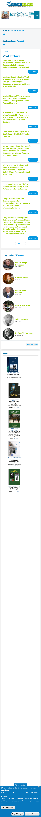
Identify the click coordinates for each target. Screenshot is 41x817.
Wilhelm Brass (21, 278)
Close (39, 786)
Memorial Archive (32, 345)
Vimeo (5, 796)
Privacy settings (20, 785)
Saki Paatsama (21, 319)
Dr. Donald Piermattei (24, 333)
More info (34, 793)
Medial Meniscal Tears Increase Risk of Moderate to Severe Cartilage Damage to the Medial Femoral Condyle (16, 99)
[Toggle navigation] (38, 25)
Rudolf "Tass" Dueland (21, 291)
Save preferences (8, 807)
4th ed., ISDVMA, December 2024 (13, 377)
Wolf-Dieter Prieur (23, 305)
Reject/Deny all (17, 814)
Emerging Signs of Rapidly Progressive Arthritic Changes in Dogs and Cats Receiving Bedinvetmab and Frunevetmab (17, 63)
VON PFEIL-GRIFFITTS (13, 373)
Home (7, 51)
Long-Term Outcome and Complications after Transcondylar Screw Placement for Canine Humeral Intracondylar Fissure (17, 203)
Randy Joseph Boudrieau (21, 264)
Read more (32, 72)
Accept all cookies (32, 814)
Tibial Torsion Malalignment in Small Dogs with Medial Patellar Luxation (16, 134)
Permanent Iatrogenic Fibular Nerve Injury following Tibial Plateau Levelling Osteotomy (15, 186)
